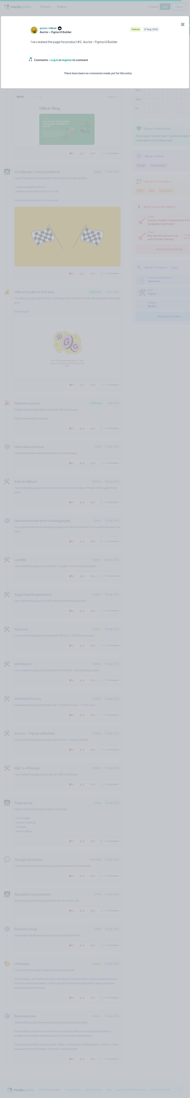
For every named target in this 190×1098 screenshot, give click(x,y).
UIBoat (52, 28)
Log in (54, 60)
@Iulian (43, 28)
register (67, 60)
